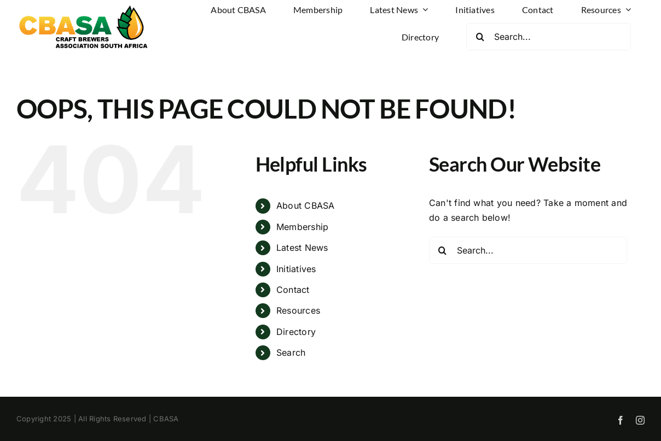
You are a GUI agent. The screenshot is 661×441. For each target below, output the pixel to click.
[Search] (480, 36)
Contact (293, 289)
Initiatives (296, 268)
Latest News (302, 247)
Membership (302, 226)
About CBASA (305, 205)
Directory (296, 331)
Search (290, 352)
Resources (298, 310)
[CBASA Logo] (84, 7)
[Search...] (548, 36)
